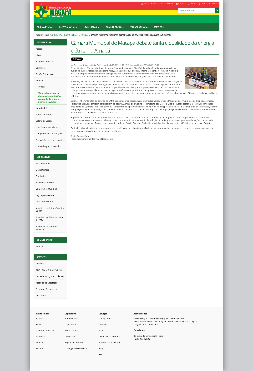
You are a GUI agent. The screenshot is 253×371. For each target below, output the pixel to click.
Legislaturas (70, 324)
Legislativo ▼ (92, 27)
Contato (182, 3)
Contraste (205, 3)
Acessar (215, 3)
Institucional (45, 42)
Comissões (70, 336)
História (39, 324)
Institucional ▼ (68, 27)
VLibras (193, 3)
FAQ (101, 348)
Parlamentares (72, 318)
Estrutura (40, 336)
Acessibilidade (167, 3)
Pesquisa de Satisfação (110, 342)
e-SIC (101, 330)
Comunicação (45, 239)
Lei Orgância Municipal (76, 348)
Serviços (41, 257)
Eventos (39, 348)
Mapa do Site (150, 3)
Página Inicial (45, 27)
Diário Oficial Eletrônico (110, 336)
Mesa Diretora (72, 330)
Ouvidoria (103, 324)
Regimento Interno (74, 342)
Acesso (39, 318)
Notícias (84, 35)
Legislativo (43, 156)
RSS (100, 354)
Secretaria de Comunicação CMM (87, 65)
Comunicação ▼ (115, 27)
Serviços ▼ (160, 27)
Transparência (138, 27)
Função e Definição (45, 330)
